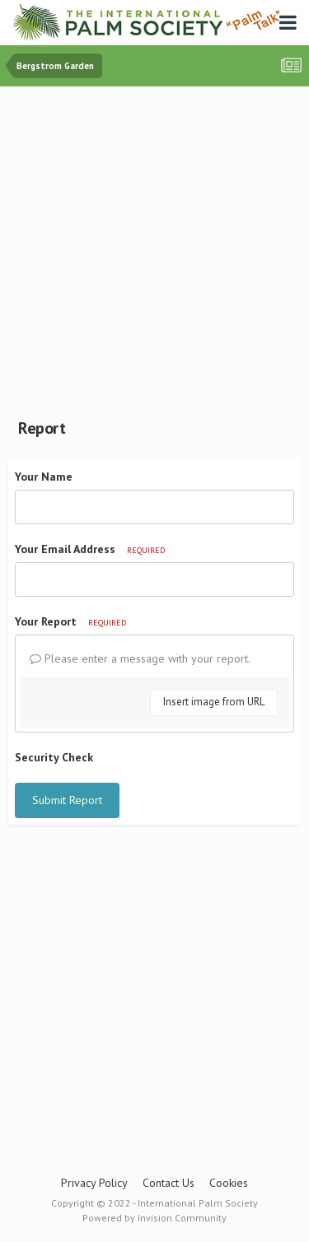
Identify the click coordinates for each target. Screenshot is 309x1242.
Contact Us (168, 1182)
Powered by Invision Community (154, 1218)
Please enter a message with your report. (140, 658)
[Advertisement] (154, 249)
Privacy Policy (94, 1182)
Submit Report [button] (67, 800)
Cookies (228, 1182)
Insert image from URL (214, 702)
